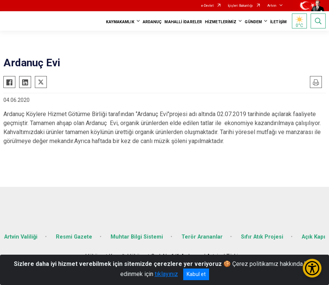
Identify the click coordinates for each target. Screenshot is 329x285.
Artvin (271, 5)
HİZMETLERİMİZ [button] (220, 21)
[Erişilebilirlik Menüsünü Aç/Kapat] (312, 268)
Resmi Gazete (74, 237)
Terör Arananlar (202, 237)
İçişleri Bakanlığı (240, 5)
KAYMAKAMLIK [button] (120, 21)
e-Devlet (207, 5)
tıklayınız (166, 274)
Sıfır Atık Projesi (262, 237)
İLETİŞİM (278, 21)
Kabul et (196, 274)
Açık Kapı (313, 237)
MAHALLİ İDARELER (183, 21)
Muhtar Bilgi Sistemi (137, 237)
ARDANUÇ (152, 21)
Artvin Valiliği (20, 237)
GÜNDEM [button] (253, 21)
